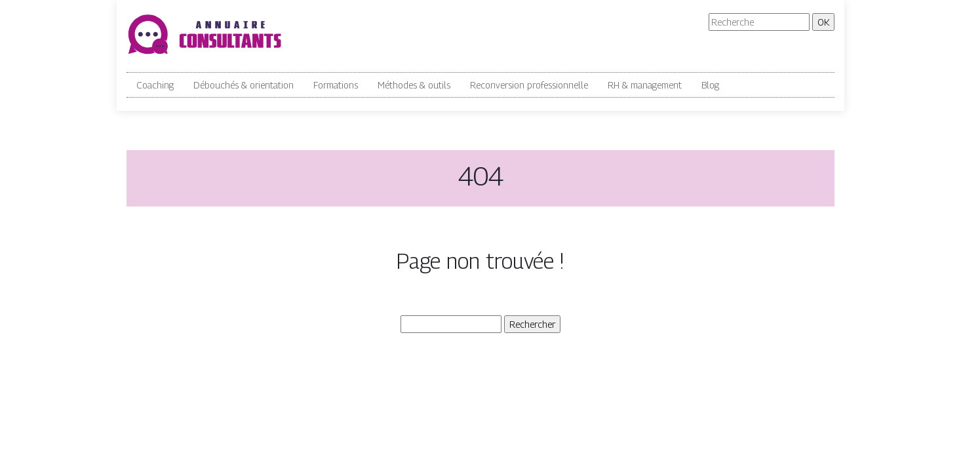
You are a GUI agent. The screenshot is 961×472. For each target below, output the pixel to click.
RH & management (645, 84)
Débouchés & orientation (243, 84)
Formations (335, 84)
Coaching (155, 84)
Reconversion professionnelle (529, 84)
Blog (710, 84)
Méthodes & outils (414, 84)
